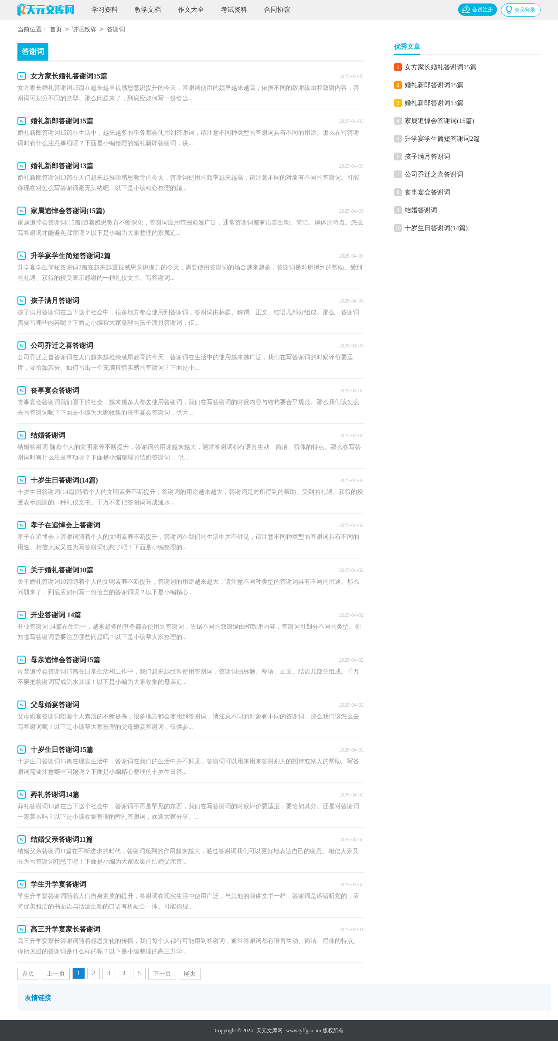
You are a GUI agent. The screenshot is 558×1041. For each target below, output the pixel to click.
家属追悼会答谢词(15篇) (439, 120)
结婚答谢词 (421, 210)
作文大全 (191, 9)
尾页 (190, 973)
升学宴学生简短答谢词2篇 (442, 138)
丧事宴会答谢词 (427, 192)
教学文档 (148, 9)
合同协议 (277, 9)
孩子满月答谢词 (427, 156)
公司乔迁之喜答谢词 (434, 174)
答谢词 (116, 30)
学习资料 (105, 9)
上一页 (56, 973)
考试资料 (234, 9)
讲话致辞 (84, 30)
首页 (56, 30)
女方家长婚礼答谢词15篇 (440, 67)
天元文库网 (269, 1030)
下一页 (162, 973)
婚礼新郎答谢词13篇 (434, 102)
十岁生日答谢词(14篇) (436, 228)
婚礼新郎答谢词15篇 (434, 85)
